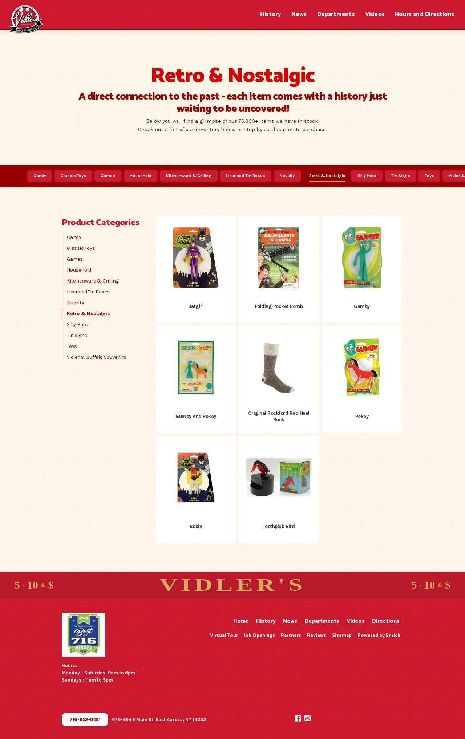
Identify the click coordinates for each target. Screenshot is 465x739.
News (299, 14)
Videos (375, 14)
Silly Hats (366, 175)
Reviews (316, 635)
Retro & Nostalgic (327, 175)
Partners (291, 635)
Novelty (287, 175)
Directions (386, 621)
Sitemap (342, 635)
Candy (39, 175)
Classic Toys (73, 175)
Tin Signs (400, 175)
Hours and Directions (424, 14)
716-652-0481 (85, 719)
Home (241, 621)
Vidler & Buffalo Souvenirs (96, 357)
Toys (429, 175)
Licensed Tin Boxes (245, 175)
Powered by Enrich (378, 635)
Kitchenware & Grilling (188, 175)
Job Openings (259, 635)
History (270, 14)
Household (140, 175)
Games (108, 175)
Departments (336, 14)
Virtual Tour (224, 635)
